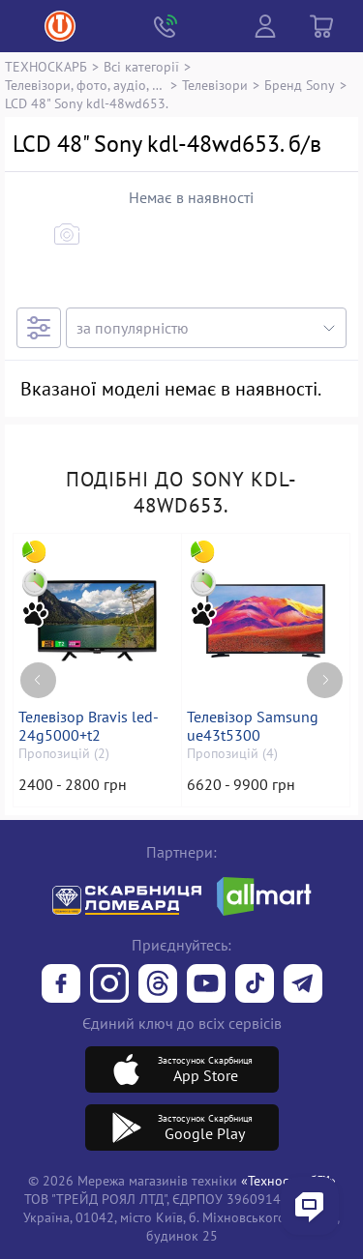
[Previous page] (38, 680)
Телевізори (215, 84)
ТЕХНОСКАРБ (46, 66)
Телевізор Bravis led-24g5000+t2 (88, 726)
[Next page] (325, 680)
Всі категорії (141, 66)
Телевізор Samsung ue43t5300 (252, 726)
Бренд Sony (299, 84)
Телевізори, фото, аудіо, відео (85, 84)
